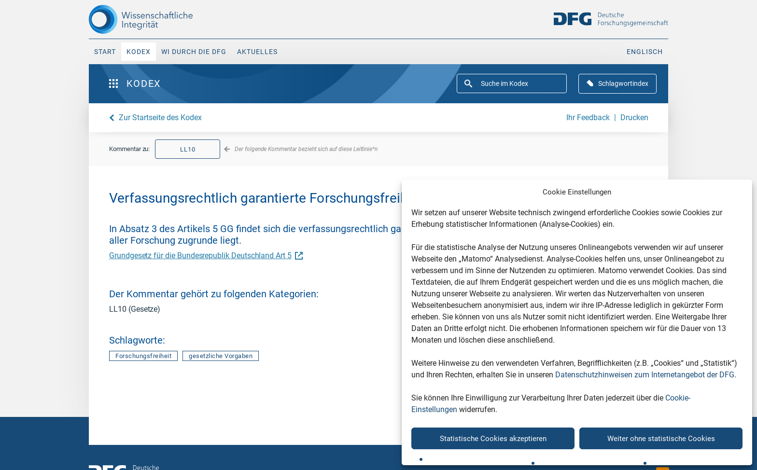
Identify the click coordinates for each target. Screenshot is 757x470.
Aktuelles (257, 51)
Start (105, 51)
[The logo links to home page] (157, 19)
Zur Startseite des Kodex (160, 117)
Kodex (138, 51)
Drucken (634, 117)
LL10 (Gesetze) (134, 309)
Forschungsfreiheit (143, 355)
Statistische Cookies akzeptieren (493, 438)
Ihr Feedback (588, 117)
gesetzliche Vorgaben (220, 355)
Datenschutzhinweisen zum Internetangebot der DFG (644, 374)
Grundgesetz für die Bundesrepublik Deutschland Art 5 (204, 255)
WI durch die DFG (193, 51)
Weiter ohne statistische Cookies (661, 438)
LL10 (188, 149)
